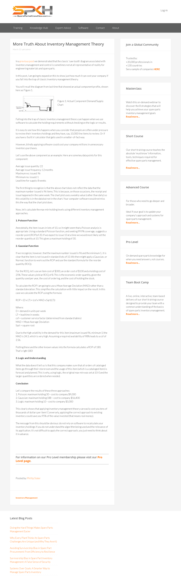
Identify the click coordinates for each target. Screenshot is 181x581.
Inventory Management (27, 498)
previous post (27, 61)
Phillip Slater (34, 478)
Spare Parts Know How (32, 11)
